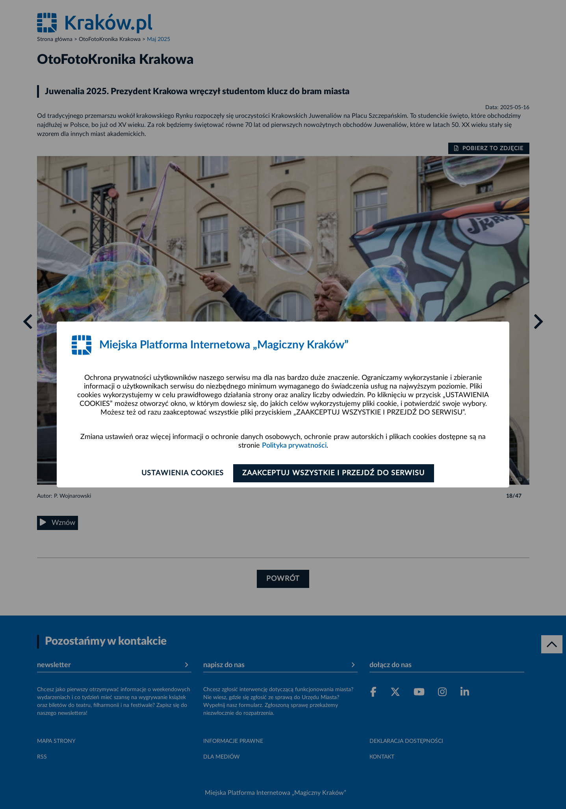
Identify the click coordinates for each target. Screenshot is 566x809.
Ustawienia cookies (181, 473)
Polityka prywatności (294, 445)
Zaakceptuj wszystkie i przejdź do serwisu (335, 473)
